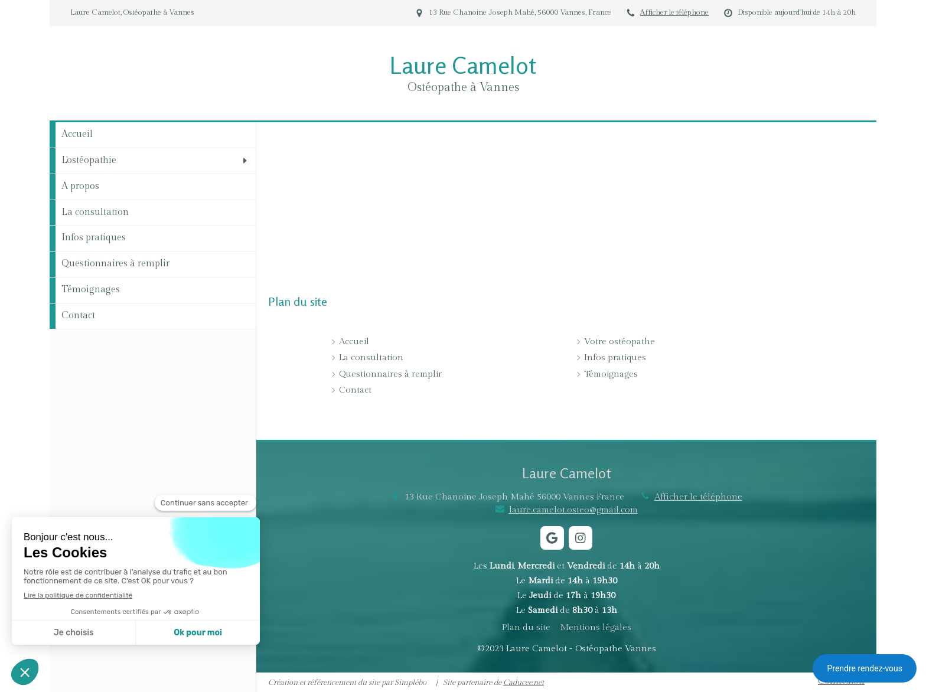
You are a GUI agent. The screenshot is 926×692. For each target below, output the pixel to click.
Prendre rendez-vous (864, 668)
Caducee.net (523, 682)
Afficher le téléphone (674, 12)
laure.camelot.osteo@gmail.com (573, 510)
